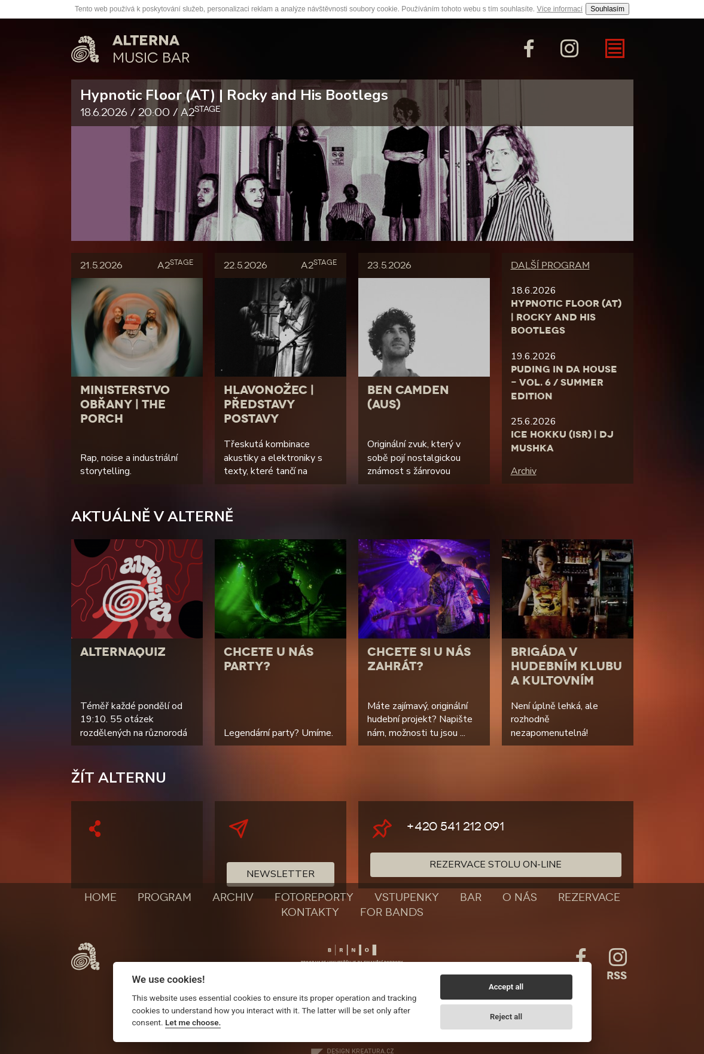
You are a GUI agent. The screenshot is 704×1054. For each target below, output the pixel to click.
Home (100, 897)
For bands (391, 912)
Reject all (506, 1016)
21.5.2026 (137, 265)
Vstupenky (406, 897)
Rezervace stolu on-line (495, 864)
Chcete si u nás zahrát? (419, 659)
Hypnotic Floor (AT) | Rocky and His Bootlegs (352, 103)
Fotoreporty (314, 897)
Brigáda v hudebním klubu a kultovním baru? (566, 673)
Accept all (506, 986)
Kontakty (310, 912)
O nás (519, 897)
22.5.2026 (280, 265)
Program (164, 897)
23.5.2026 (389, 265)
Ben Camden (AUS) (408, 397)
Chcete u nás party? (268, 659)
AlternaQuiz (123, 651)
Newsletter (280, 874)
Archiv (524, 471)
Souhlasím (607, 9)
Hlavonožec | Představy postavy (269, 404)
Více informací (560, 9)
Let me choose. (193, 1022)
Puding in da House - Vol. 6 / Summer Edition (564, 382)
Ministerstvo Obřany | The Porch (125, 404)
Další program (550, 265)
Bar (470, 897)
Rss (617, 976)
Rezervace (589, 897)
